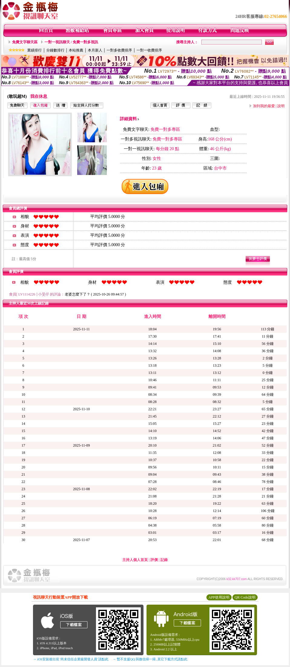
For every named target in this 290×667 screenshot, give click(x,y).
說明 (281, 106)
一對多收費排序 (119, 50)
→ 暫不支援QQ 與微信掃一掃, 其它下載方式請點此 (150, 659)
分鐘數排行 (55, 50)
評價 (154, 560)
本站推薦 (76, 50)
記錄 (164, 560)
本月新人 (95, 50)
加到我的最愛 (264, 106)
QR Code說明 (245, 597)
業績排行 (34, 50)
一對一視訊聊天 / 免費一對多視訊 (71, 42)
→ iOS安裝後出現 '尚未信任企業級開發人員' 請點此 (70, 659)
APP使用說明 (218, 597)
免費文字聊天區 (25, 42)
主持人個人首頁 (135, 560)
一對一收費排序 (149, 50)
